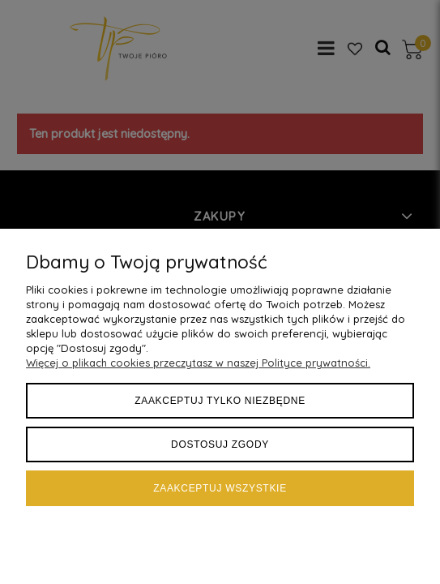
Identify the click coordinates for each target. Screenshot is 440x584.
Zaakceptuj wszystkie (220, 488)
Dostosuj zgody (220, 444)
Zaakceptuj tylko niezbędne (220, 400)
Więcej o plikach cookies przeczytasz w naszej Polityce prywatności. (198, 362)
